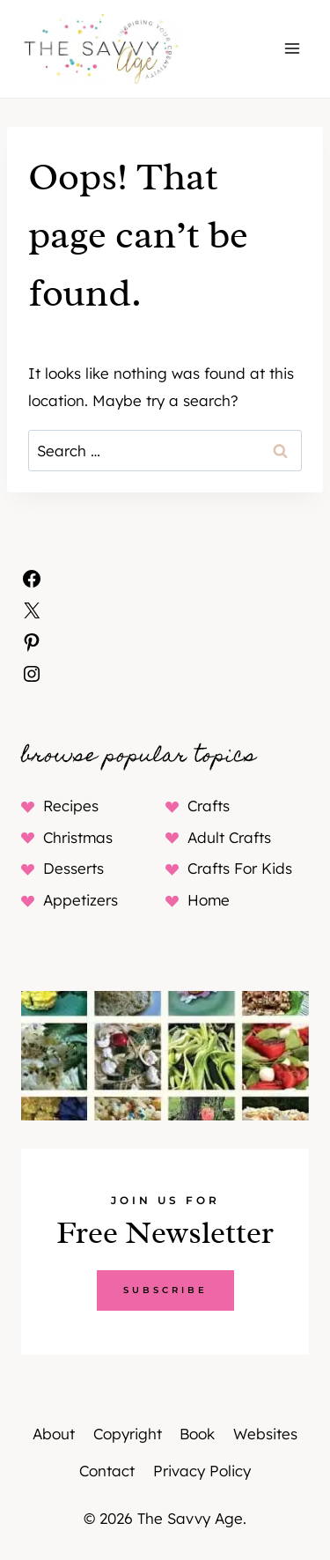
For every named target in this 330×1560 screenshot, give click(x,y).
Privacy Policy (202, 1470)
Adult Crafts (229, 837)
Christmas (78, 837)
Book (197, 1433)
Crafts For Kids (239, 868)
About (54, 1433)
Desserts (73, 868)
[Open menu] (291, 49)
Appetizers (80, 900)
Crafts (208, 805)
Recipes (71, 805)
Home (208, 900)
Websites (265, 1433)
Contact (107, 1470)
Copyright (127, 1433)
